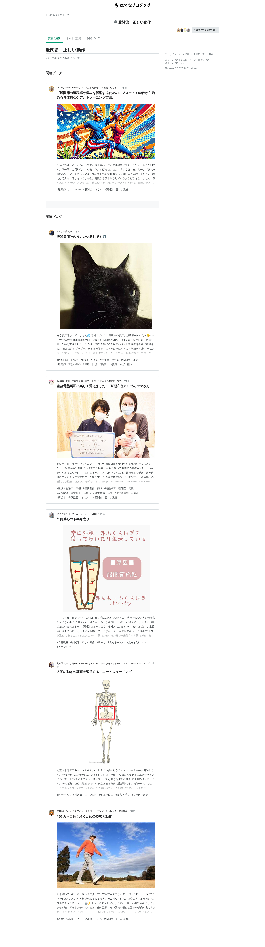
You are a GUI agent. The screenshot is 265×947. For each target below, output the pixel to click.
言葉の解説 (54, 38)
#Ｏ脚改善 (62, 642)
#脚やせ (101, 642)
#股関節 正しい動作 (116, 189)
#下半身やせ (64, 646)
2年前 (124, 87)
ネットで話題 (73, 38)
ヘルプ (193, 59)
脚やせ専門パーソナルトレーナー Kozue (77, 514)
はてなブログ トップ (57, 15)
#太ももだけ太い (136, 642)
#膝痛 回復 (90, 364)
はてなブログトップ (175, 62)
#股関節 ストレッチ (69, 189)
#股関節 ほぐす (92, 189)
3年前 (77, 231)
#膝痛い (103, 364)
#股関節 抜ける (89, 359)
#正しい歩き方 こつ (90, 918)
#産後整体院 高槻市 (127, 492)
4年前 (127, 381)
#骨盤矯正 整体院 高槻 (119, 488)
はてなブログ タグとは (176, 59)
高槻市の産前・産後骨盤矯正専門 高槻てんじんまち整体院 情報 (89, 381)
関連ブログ (93, 38)
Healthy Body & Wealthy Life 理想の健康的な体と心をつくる (88, 87)
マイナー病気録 (64, 231)
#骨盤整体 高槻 (102, 492)
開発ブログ (203, 59)
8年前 (132, 811)
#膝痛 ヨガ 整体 (121, 364)
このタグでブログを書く (205, 30)
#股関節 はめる (109, 359)
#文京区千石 (122, 794)
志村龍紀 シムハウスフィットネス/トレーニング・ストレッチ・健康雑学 (92, 811)
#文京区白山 (106, 794)
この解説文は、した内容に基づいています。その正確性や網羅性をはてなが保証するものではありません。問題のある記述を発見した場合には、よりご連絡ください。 (63, 58)
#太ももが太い (116, 642)
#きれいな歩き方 (66, 918)
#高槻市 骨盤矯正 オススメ (74, 497)
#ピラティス (64, 794)
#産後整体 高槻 (92, 488)
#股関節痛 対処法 (67, 359)
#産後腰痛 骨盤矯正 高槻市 (74, 492)
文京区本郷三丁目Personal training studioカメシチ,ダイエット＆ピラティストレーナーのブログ (103, 663)
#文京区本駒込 (140, 794)
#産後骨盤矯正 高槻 (69, 488)
